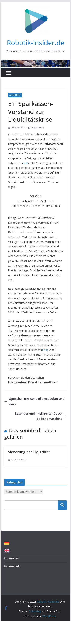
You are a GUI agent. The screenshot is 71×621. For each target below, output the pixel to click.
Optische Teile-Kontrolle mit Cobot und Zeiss (34, 401)
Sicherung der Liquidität (29, 451)
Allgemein (14, 95)
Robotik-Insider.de (35, 42)
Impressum (11, 558)
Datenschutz (12, 566)
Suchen (62, 505)
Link (25, 163)
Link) (45, 350)
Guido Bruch (37, 127)
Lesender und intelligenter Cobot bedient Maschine (41, 416)
